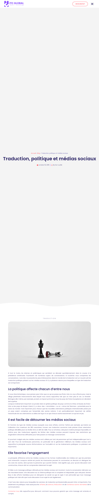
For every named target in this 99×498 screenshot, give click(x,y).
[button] (92, 4)
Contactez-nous (13, 491)
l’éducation (58, 484)
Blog (38, 153)
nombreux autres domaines (77, 484)
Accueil (33, 153)
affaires (42, 484)
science (50, 484)
